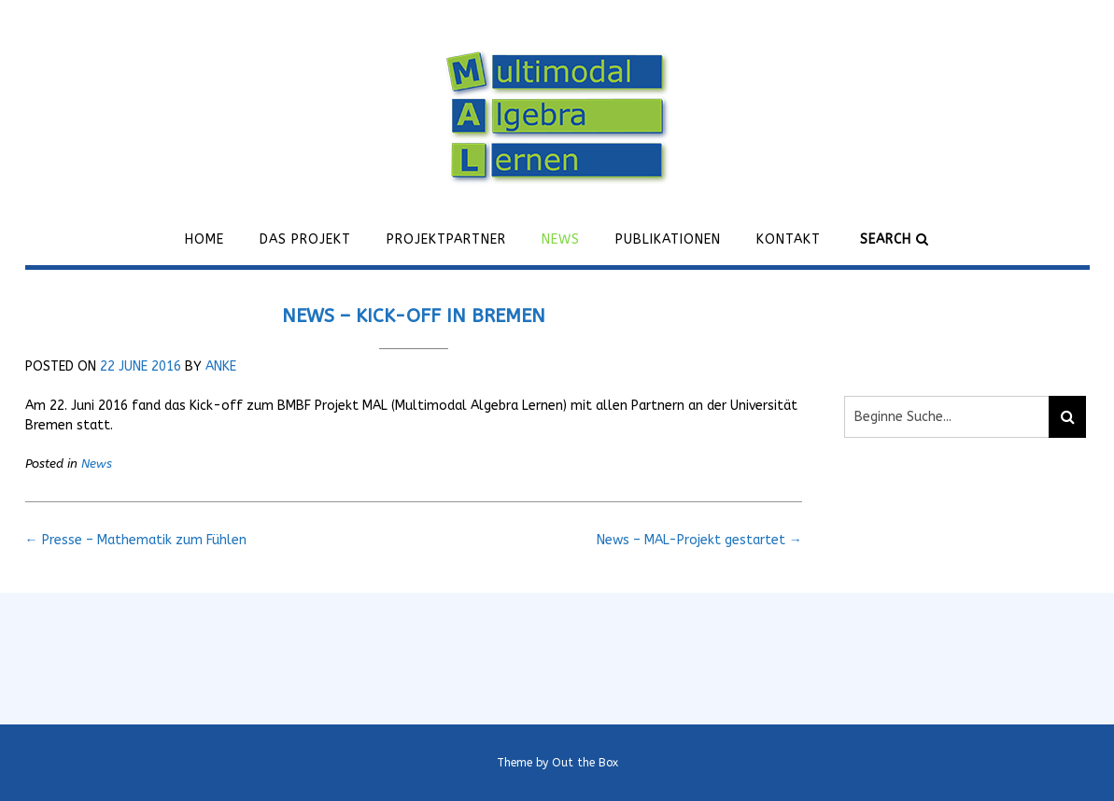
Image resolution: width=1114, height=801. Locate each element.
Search (894, 239)
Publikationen (668, 239)
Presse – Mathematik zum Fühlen (136, 540)
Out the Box (585, 762)
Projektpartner (446, 239)
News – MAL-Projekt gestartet (699, 540)
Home (204, 239)
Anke (220, 366)
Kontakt (788, 239)
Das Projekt (305, 239)
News (561, 239)
